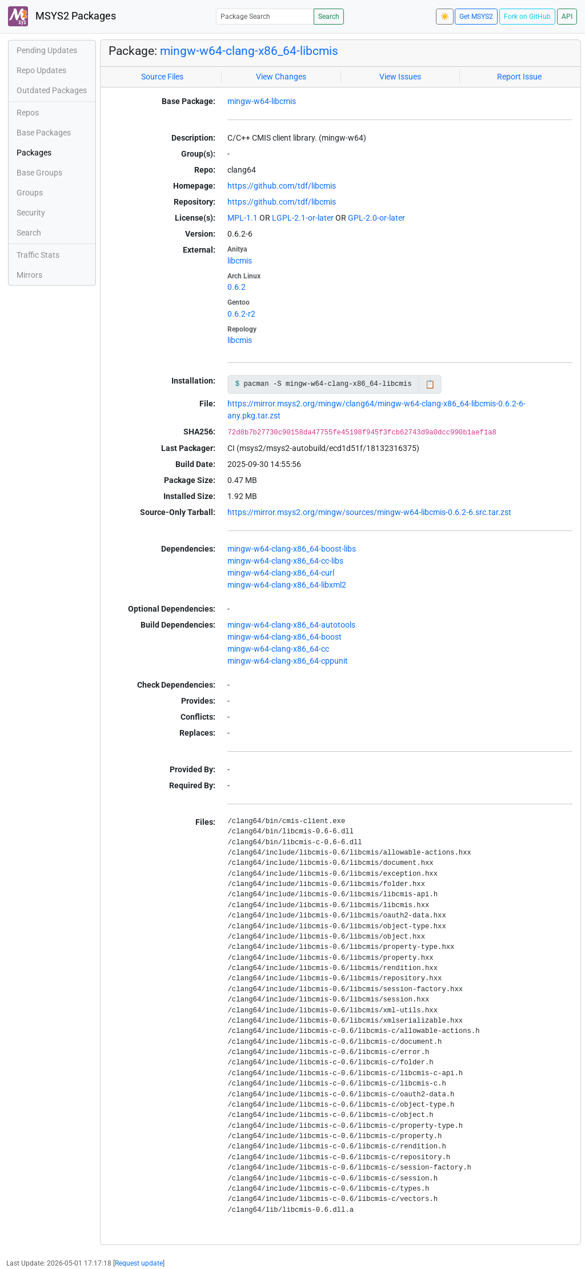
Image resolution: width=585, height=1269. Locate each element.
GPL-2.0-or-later (376, 217)
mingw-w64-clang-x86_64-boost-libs (291, 548)
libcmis (239, 260)
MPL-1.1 (242, 217)
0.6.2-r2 (241, 313)
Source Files (162, 76)
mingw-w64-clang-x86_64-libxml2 (286, 584)
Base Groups (39, 172)
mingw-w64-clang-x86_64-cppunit (287, 660)
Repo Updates (41, 70)
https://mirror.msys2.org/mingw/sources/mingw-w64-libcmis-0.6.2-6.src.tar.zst (369, 512)
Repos (28, 112)
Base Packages (44, 132)
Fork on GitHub (527, 17)
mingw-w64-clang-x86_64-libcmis (249, 51)
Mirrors (29, 275)
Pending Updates (47, 50)
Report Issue (519, 76)
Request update (139, 1263)
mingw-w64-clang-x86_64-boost (284, 636)
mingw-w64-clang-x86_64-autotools (291, 624)
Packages (34, 152)
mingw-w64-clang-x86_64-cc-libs (285, 560)
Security (31, 212)
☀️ (444, 17)
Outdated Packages (52, 90)
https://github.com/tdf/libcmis (281, 185)
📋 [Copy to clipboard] (430, 384)
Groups (30, 192)
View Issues (400, 76)
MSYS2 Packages (62, 16)
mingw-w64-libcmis (261, 101)
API (567, 17)
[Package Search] (265, 16)
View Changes (281, 76)
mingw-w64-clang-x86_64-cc (278, 648)
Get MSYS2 (476, 17)
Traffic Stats (38, 255)
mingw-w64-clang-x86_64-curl (280, 572)
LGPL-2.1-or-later (303, 217)
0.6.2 (236, 287)
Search (328, 17)
